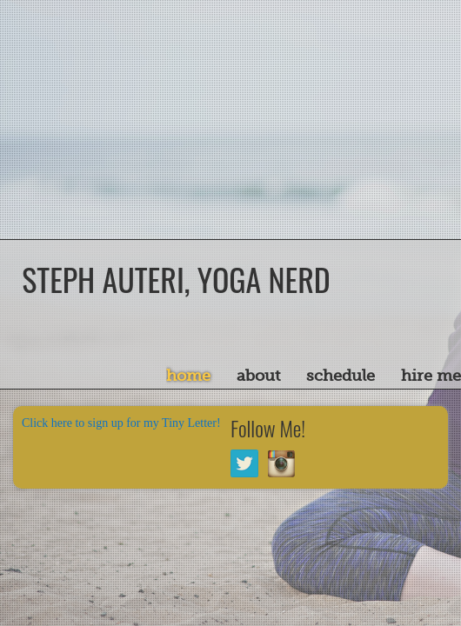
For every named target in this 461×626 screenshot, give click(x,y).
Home (188, 375)
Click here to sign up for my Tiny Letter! (121, 423)
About (258, 375)
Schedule (340, 375)
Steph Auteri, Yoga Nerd (176, 279)
